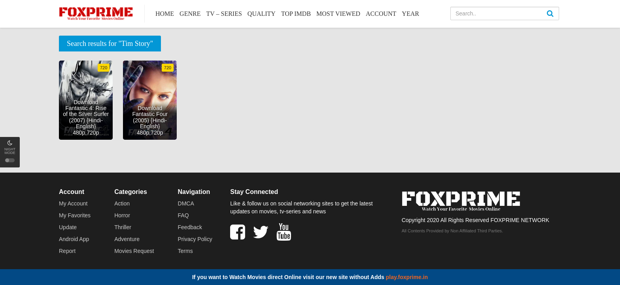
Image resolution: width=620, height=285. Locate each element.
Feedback (190, 227)
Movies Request (134, 251)
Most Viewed (338, 13)
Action (122, 203)
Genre (190, 13)
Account (381, 13)
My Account (73, 203)
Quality (262, 13)
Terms (185, 251)
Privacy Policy (195, 239)
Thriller (122, 227)
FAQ (183, 215)
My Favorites (75, 215)
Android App (74, 239)
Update (68, 227)
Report (67, 251)
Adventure (127, 239)
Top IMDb (296, 13)
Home (164, 13)
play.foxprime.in (407, 277)
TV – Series (224, 13)
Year (410, 13)
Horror (122, 215)
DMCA (186, 203)
